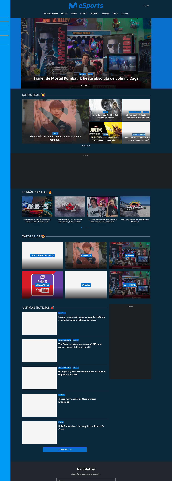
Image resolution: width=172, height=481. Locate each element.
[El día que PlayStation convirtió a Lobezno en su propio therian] (105, 133)
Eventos (83, 14)
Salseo (115, 14)
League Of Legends (50, 14)
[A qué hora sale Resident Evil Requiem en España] (105, 110)
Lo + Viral (125, 14)
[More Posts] (65, 449)
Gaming (74, 14)
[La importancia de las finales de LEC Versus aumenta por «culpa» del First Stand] (138, 110)
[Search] (144, 6)
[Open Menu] (148, 6)
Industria (105, 14)
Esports (64, 14)
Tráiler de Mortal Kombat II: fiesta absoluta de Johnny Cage (86, 78)
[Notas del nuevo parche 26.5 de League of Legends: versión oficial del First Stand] (138, 133)
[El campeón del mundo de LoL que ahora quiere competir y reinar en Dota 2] (55, 121)
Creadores (94, 14)
